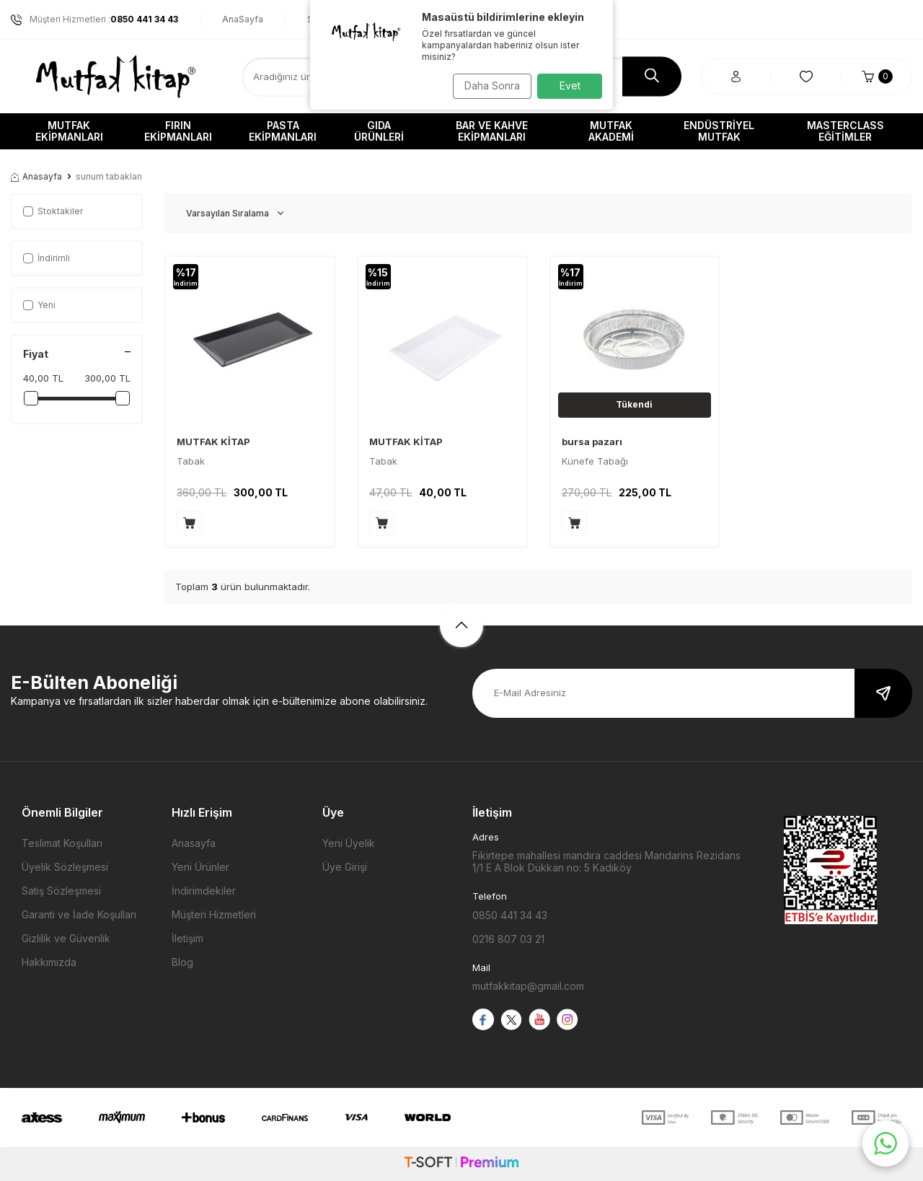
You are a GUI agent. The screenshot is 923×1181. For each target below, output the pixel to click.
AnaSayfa (242, 19)
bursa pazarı (592, 441)
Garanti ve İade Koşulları (79, 914)
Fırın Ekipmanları (178, 131)
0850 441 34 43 (509, 915)
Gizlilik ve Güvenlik (66, 938)
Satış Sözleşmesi (61, 890)
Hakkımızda (49, 962)
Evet (570, 85)
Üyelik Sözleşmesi (65, 867)
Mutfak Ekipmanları (69, 131)
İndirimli (46, 258)
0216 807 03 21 (508, 939)
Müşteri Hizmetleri (214, 914)
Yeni (39, 304)
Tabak (191, 461)
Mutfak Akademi (611, 131)
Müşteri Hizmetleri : (94, 19)
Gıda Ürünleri (379, 131)
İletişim (187, 938)
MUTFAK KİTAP (213, 441)
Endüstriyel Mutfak (719, 131)
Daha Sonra (487, 85)
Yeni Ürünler (200, 867)
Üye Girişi (344, 867)
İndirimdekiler (204, 890)
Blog (182, 962)
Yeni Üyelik (348, 843)
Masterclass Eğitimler (845, 131)
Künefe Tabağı (595, 461)
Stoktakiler (53, 211)
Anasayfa (36, 176)
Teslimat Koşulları (62, 843)
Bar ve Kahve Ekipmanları (492, 131)
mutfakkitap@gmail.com (528, 986)
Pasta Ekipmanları (283, 131)
